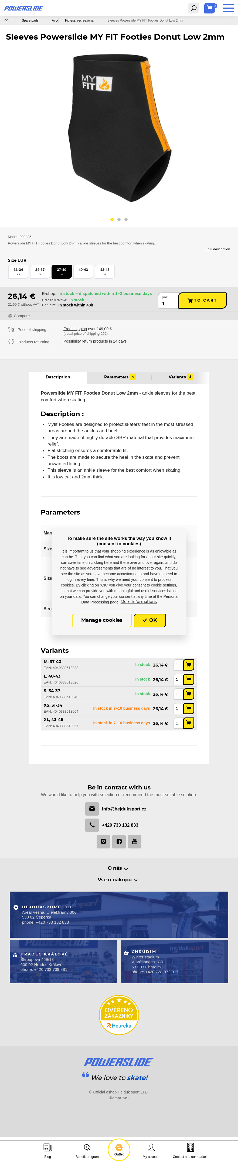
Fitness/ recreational (97, 20)
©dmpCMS (119, 1096)
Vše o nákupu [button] (115, 880)
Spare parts (30, 20)
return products (95, 341)
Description (58, 377)
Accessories (60, 20)
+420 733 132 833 (111, 825)
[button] (111, 220)
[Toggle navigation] (193, 8)
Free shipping (75, 329)
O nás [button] (115, 868)
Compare (22, 316)
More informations (139, 602)
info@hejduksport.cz (116, 809)
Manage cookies (102, 620)
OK (150, 620)
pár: (165, 297)
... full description (217, 249)
